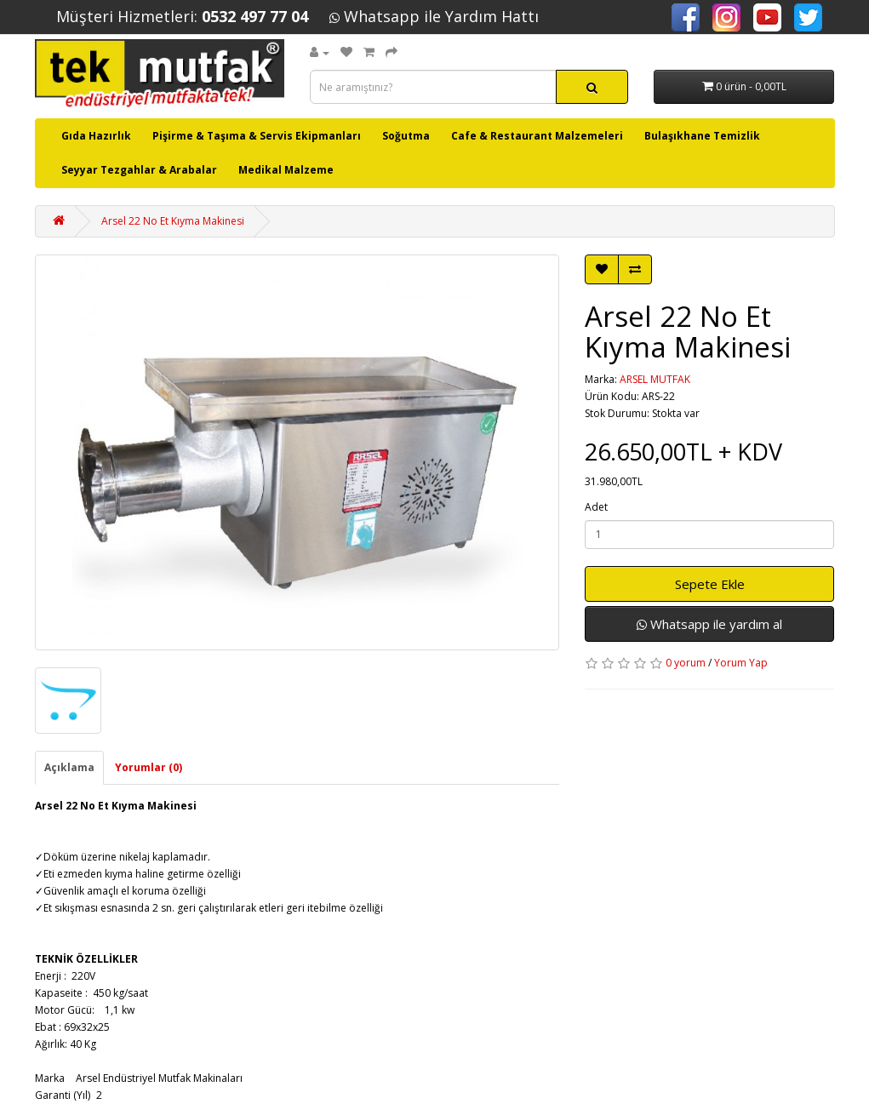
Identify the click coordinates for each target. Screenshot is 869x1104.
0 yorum (686, 662)
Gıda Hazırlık (96, 136)
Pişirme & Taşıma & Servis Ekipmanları (256, 136)
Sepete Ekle (710, 583)
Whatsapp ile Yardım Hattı (434, 16)
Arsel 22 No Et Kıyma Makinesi (172, 221)
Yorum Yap (741, 662)
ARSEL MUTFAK (655, 379)
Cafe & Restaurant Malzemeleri (537, 136)
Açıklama (69, 767)
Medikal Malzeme (286, 170)
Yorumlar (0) (148, 767)
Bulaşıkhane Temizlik (702, 136)
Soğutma (406, 136)
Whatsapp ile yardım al (709, 623)
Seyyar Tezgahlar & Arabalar (139, 170)
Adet (596, 507)
